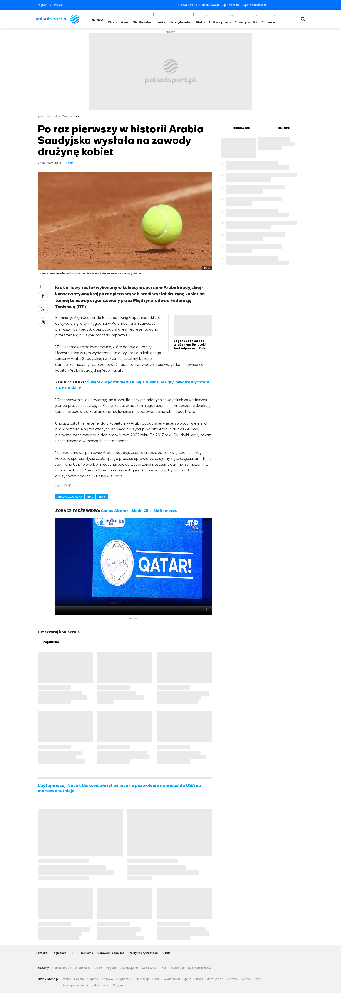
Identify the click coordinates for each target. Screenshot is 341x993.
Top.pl (258, 979)
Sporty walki (246, 22)
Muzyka (118, 985)
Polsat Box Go (187, 5)
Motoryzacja (215, 979)
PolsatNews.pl (209, 5)
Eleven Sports (129, 968)
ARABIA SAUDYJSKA (69, 496)
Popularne (51, 642)
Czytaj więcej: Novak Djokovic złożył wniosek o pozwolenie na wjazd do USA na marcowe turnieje (119, 788)
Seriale (246, 979)
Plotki (156, 979)
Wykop (43, 322)
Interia (66, 979)
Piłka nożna (118, 22)
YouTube (284, 5)
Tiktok (297, 5)
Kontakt (41, 953)
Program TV (44, 5)
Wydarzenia (172, 979)
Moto (200, 22)
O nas (166, 953)
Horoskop (142, 979)
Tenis (160, 22)
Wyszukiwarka (303, 19)
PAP (73, 953)
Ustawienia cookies (110, 953)
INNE (90, 496)
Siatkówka (142, 22)
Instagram (290, 5)
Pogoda (111, 968)
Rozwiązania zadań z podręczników (85, 985)
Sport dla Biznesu (255, 5)
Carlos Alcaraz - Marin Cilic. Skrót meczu (139, 510)
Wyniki (58, 5)
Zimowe (268, 22)
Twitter (277, 5)
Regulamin (58, 953)
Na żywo (107, 979)
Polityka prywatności (143, 953)
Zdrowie (232, 979)
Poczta (79, 979)
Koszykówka (180, 22)
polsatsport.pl (47, 116)
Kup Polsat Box (231, 5)
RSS (303, 5)
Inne (76, 116)
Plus (164, 968)
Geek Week (149, 968)
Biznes (198, 979)
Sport (98, 968)
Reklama (87, 953)
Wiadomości (83, 968)
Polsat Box (177, 968)
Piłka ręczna (220, 22)
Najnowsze (241, 128)
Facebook (270, 5)
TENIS (102, 496)
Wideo (97, 20)
